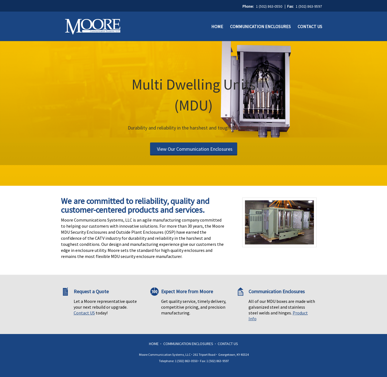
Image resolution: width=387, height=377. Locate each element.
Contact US (84, 313)
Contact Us (310, 26)
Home (217, 26)
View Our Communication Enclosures (195, 149)
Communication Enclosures (260, 26)
